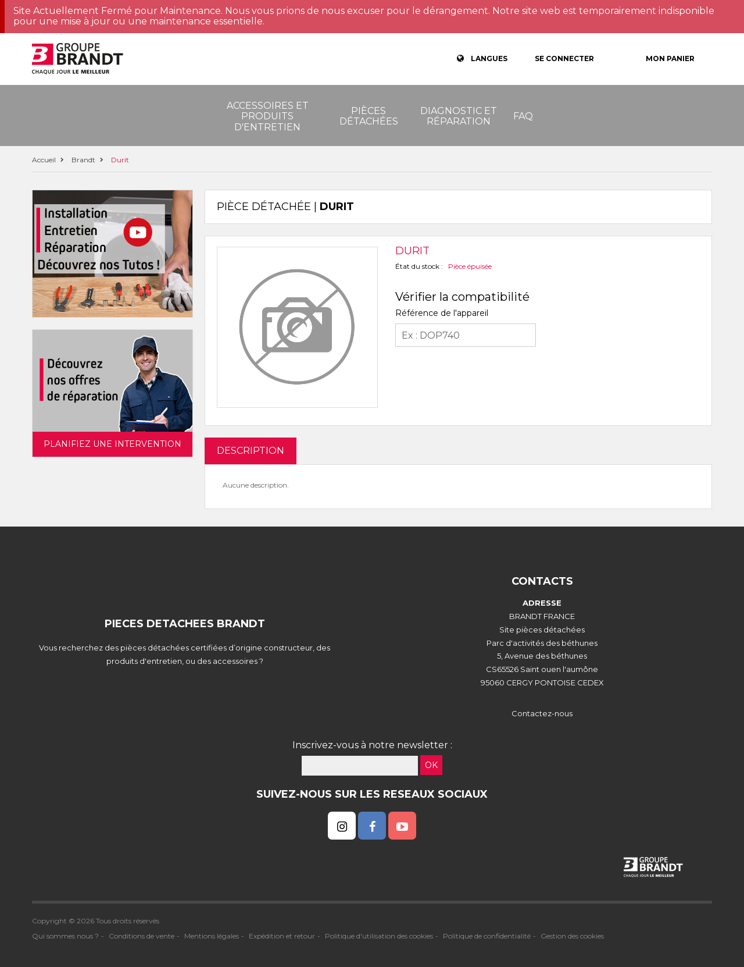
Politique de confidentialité (487, 936)
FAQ (523, 116)
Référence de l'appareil (441, 313)
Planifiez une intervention (112, 444)
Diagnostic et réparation (458, 116)
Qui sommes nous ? (65, 936)
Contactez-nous (542, 713)
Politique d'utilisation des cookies (379, 936)
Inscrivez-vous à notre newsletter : (372, 745)
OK (431, 765)
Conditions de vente (141, 936)
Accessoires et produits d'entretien (268, 116)
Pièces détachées (368, 116)
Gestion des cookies (572, 936)
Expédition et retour (282, 936)
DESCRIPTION (250, 450)
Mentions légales (211, 936)
